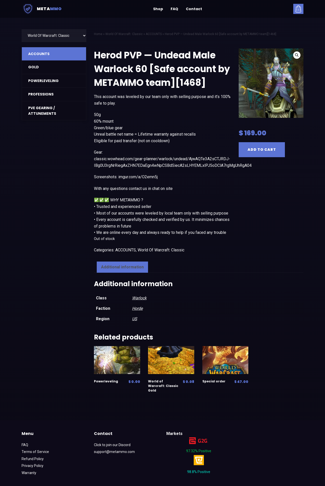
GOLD (33, 67)
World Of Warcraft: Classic (161, 250)
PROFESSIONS (41, 94)
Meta (42, 9)
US (134, 318)
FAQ (174, 8)
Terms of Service (35, 452)
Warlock (139, 298)
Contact (194, 8)
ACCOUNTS (39, 53)
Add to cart (262, 149)
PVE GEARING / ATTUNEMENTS (42, 110)
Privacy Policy (32, 466)
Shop (158, 8)
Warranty (29, 473)
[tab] (122, 267)
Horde (137, 308)
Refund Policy (33, 459)
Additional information (122, 267)
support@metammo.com (114, 452)
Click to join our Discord (112, 445)
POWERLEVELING (43, 80)
